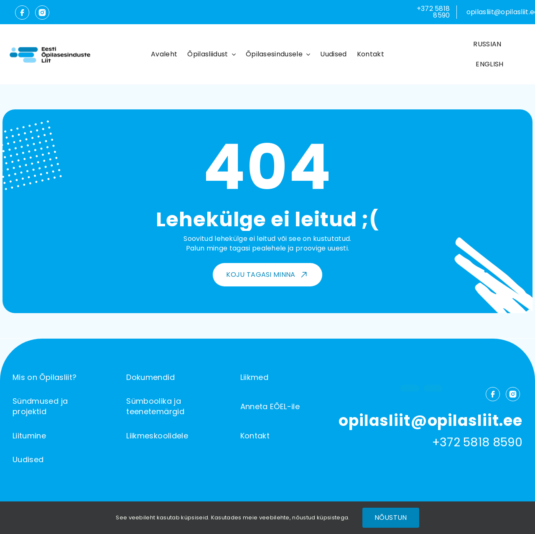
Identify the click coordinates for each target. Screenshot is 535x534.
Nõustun (390, 517)
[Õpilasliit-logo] (50, 48)
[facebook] (22, 15)
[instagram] (40, 15)
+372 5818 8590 (433, 12)
